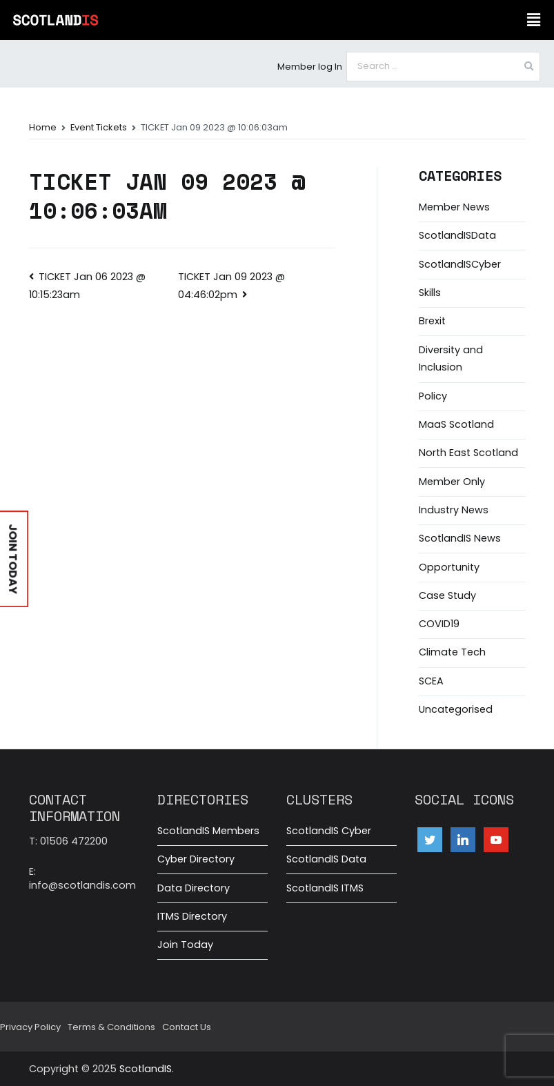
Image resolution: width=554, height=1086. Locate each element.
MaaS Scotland (456, 424)
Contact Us (186, 1027)
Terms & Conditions (111, 1027)
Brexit (432, 321)
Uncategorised (456, 709)
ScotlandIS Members (208, 831)
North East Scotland (468, 453)
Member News (454, 207)
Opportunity (449, 567)
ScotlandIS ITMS (325, 888)
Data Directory (193, 888)
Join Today (185, 944)
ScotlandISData (457, 235)
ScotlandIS (145, 1069)
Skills (430, 292)
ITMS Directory (192, 916)
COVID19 (439, 624)
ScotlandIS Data (326, 859)
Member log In (309, 66)
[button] (533, 20)
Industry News (453, 510)
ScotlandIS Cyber (328, 831)
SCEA (431, 681)
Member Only (452, 481)
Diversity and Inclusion (451, 359)
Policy (433, 396)
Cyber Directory (196, 859)
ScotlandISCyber (460, 264)
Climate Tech (452, 652)
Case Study (447, 595)
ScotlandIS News (460, 538)
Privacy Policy (30, 1027)
